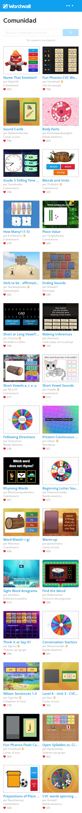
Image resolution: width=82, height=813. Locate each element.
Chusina (13, 338)
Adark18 (13, 81)
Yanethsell (53, 81)
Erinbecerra (15, 235)
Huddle (51, 389)
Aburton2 (53, 338)
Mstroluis (13, 543)
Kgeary (12, 646)
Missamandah (56, 646)
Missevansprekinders (21, 492)
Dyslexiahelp (55, 749)
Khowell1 (52, 287)
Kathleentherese (18, 133)
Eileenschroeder (57, 492)
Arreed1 (52, 800)
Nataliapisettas (17, 287)
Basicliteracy (16, 800)
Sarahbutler (15, 184)
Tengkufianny (55, 235)
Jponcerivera (55, 543)
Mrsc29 (12, 389)
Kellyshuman (55, 595)
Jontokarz (13, 595)
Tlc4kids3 (53, 184)
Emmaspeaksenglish (59, 133)
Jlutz (49, 697)
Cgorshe (13, 697)
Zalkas (51, 441)
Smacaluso (14, 441)
